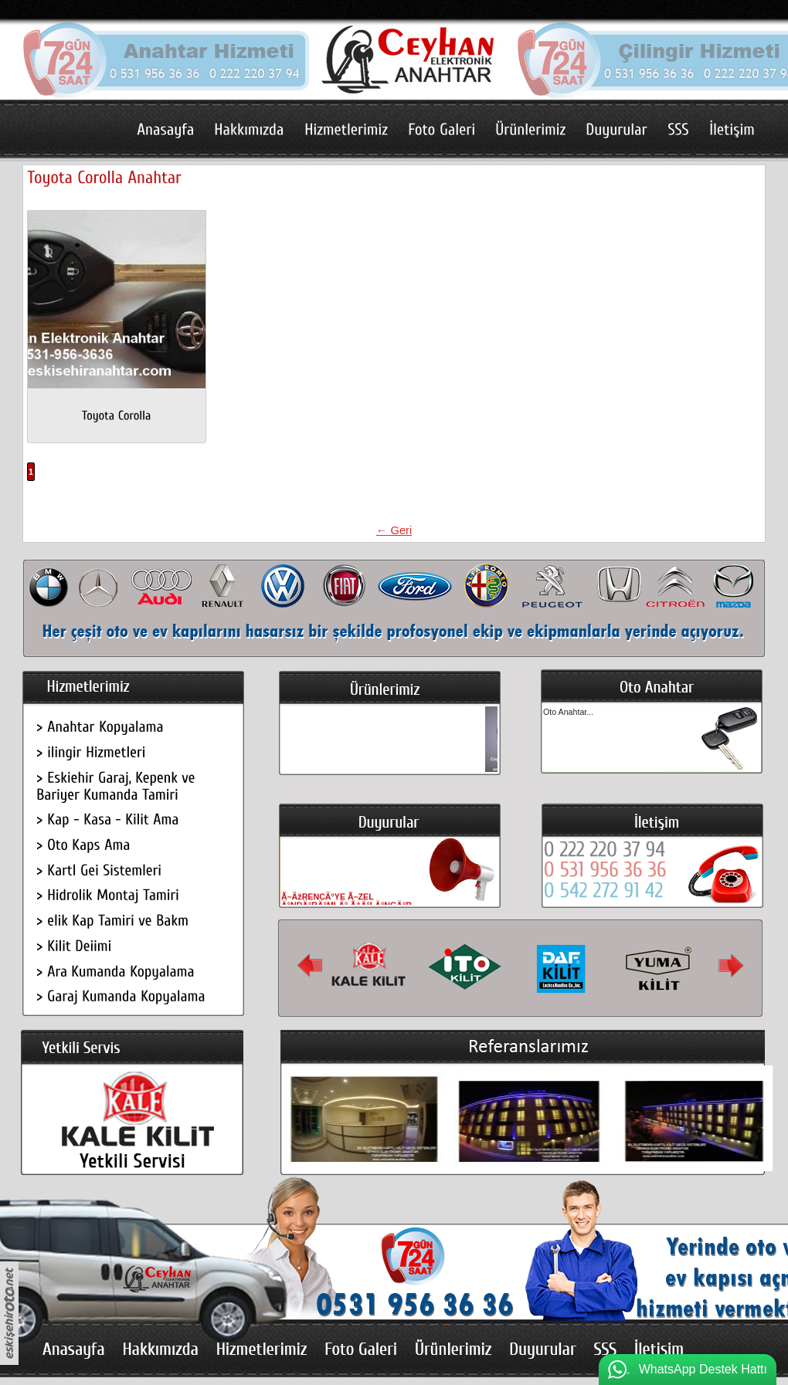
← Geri (394, 530)
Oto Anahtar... (568, 711)
